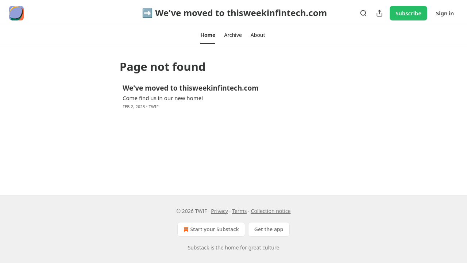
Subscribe (408, 13)
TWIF (154, 106)
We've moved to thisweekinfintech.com (191, 88)
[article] (233, 101)
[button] (208, 35)
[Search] (363, 13)
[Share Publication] (379, 13)
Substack (198, 247)
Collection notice (271, 210)
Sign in (445, 13)
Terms (239, 210)
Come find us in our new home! (163, 98)
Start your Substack (210, 229)
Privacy (219, 210)
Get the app (268, 229)
